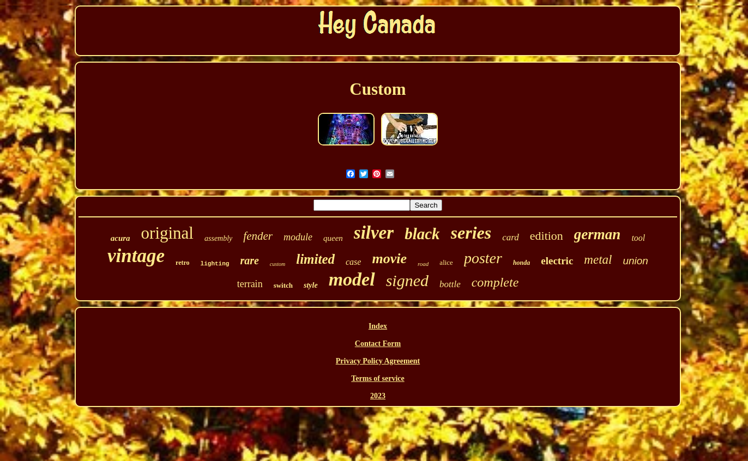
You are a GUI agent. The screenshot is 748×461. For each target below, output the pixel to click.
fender (258, 235)
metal (598, 259)
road (423, 263)
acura (120, 238)
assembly (218, 238)
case (353, 261)
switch (283, 285)
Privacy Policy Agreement (378, 361)
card (510, 237)
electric (557, 260)
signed (407, 280)
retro (183, 262)
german (597, 234)
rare (249, 260)
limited (315, 259)
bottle (450, 284)
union (635, 260)
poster (483, 258)
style (311, 285)
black (422, 233)
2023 (377, 396)
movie (389, 258)
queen (333, 238)
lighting (215, 263)
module (297, 237)
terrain (250, 283)
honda (521, 262)
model (352, 279)
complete (495, 282)
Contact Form (378, 343)
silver (374, 232)
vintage (136, 255)
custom (277, 264)
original (167, 232)
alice (446, 262)
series (471, 232)
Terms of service (377, 378)
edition (546, 235)
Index (378, 326)
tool (638, 237)
